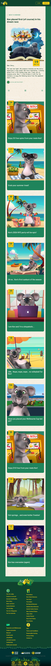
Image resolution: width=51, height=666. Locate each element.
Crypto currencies (11, 630)
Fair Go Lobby (10, 594)
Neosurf (8, 633)
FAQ (27, 628)
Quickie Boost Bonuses (32, 606)
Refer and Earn (10, 603)
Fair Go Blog (9, 608)
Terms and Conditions (32, 631)
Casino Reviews (10, 606)
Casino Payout (30, 616)
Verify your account (11, 645)
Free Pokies (29, 621)
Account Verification (11, 599)
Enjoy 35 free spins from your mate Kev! (25, 138)
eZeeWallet (9, 637)
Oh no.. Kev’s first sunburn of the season (25, 280)
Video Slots (29, 614)
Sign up (46, 3)
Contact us (29, 638)
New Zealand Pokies (31, 611)
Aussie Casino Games (32, 609)
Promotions (29, 594)
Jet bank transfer (11, 640)
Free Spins (29, 602)
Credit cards (9, 635)
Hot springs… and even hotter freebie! (24, 515)
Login (38, 3)
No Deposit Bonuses (31, 604)
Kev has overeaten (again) (19, 562)
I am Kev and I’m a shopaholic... (21, 327)
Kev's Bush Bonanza (31, 597)
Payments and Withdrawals (13, 628)
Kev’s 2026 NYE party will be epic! (22, 233)
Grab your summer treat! (18, 185)
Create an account (11, 596)
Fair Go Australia (10, 613)
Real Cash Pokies (31, 618)
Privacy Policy (30, 635)
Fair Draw (29, 599)
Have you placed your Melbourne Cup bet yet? (25, 420)
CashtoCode (9, 642)
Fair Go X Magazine (11, 611)
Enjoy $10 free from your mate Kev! (23, 468)
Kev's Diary (9, 601)
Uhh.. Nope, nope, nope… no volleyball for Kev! (25, 373)
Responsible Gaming (31, 633)
